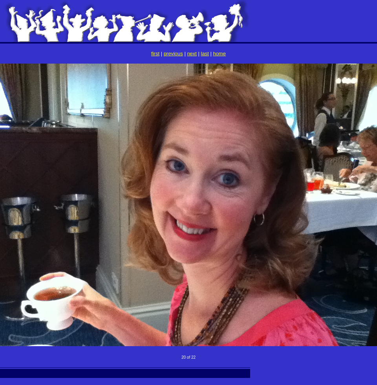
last (205, 54)
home (219, 54)
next (192, 54)
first (155, 54)
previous (173, 54)
